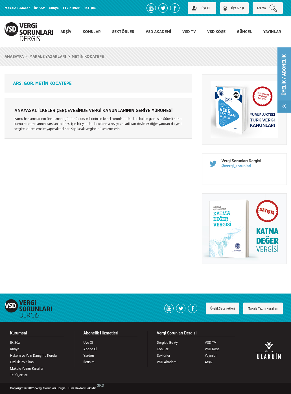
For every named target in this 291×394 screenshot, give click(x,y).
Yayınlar (211, 355)
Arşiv (209, 362)
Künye (54, 8)
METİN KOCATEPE (88, 57)
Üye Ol (88, 342)
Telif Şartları (19, 375)
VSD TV (189, 32)
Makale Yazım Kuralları (263, 308)
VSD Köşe (212, 349)
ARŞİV (65, 32)
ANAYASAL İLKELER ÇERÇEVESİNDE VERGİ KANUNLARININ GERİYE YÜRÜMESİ (93, 110)
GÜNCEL (244, 32)
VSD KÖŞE (216, 32)
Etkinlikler (71, 8)
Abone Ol (90, 349)
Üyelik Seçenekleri (222, 308)
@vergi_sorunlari (236, 166)
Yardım (89, 355)
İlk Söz (39, 8)
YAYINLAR (272, 32)
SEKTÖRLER (123, 32)
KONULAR (92, 32)
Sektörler (163, 355)
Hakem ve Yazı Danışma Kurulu (33, 355)
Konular (163, 349)
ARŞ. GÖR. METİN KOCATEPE (42, 83)
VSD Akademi (167, 362)
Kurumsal (18, 333)
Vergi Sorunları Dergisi (241, 161)
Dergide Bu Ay (167, 342)
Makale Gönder (17, 8)
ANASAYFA (14, 57)
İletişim (90, 8)
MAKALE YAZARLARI (47, 57)
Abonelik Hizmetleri (101, 333)
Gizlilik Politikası (22, 362)
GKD (100, 386)
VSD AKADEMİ (158, 32)
